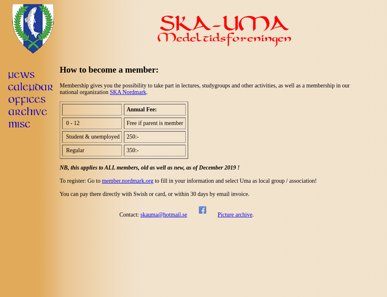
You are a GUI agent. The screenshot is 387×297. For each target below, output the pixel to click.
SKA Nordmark (128, 92)
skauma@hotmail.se (163, 215)
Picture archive (235, 215)
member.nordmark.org (127, 181)
